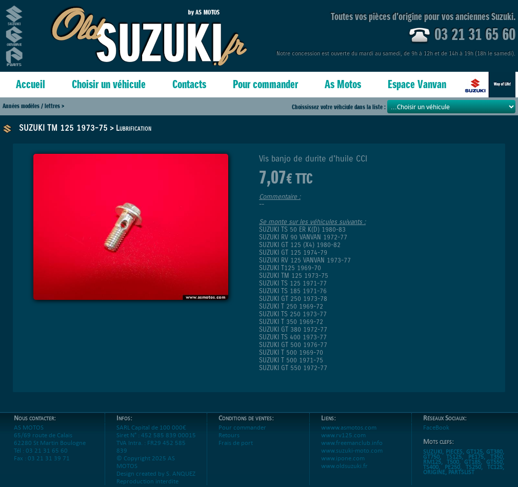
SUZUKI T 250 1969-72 (291, 306)
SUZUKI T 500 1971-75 (291, 360)
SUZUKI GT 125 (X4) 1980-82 (300, 245)
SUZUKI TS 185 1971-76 (293, 291)
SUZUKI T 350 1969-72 (291, 322)
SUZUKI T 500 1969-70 (291, 352)
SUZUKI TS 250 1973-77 (293, 314)
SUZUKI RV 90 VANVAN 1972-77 (303, 237)
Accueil (30, 84)
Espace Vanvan (417, 84)
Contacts (189, 84)
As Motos (343, 84)
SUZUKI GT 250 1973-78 (293, 298)
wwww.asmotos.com (348, 427)
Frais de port (235, 443)
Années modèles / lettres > (33, 106)
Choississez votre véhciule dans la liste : (339, 107)
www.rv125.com (343, 435)
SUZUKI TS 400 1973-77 (293, 337)
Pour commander (265, 84)
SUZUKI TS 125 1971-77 (293, 283)
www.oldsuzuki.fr (344, 466)
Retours (229, 435)
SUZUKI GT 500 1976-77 (293, 345)
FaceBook (436, 427)
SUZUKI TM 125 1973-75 (63, 128)
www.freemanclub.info (352, 443)
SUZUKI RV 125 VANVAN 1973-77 (305, 260)
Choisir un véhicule (109, 84)
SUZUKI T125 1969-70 (290, 268)
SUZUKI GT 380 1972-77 (293, 329)
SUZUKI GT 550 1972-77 (293, 368)
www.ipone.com (343, 458)
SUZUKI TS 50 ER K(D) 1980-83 (302, 229)
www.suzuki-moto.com (352, 450)
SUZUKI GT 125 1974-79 (293, 252)
